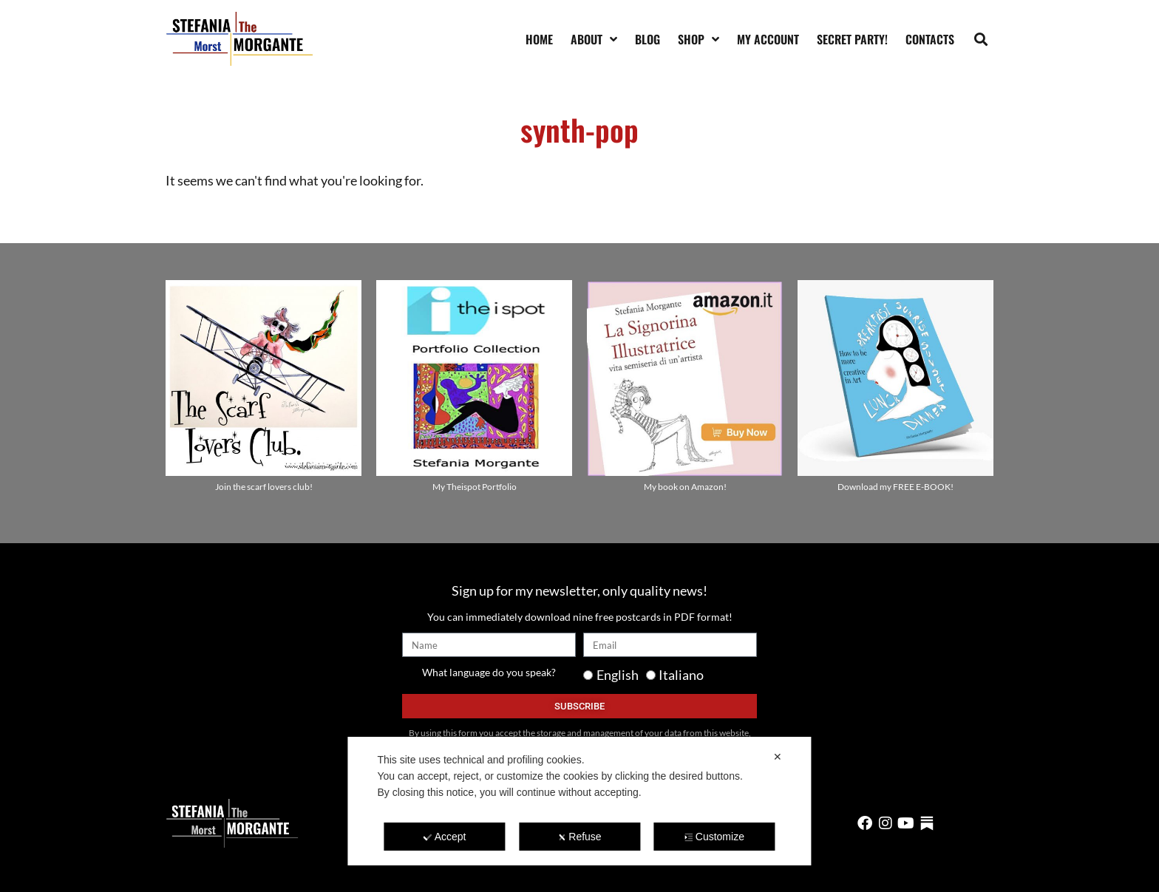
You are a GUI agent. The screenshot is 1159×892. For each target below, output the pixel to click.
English (618, 675)
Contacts (929, 39)
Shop (698, 39)
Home (539, 39)
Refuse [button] (579, 836)
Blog (647, 39)
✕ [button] (777, 757)
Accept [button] (445, 836)
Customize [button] (714, 836)
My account (768, 39)
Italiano (681, 675)
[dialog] (579, 801)
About (594, 39)
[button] (981, 39)
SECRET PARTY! (852, 39)
